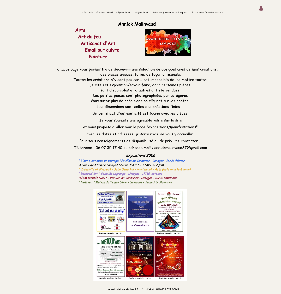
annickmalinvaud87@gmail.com (180, 147)
